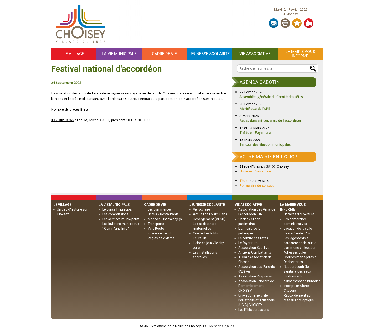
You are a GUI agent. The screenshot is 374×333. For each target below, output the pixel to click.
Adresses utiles (295, 252)
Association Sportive (253, 248)
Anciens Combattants (254, 252)
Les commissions (115, 214)
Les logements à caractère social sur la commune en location (300, 243)
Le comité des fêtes (253, 238)
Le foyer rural (248, 243)
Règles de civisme (161, 238)
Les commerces (160, 209)
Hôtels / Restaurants (163, 214)
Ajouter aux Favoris (297, 23)
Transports (156, 224)
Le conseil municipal (117, 209)
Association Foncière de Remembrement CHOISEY (256, 285)
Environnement (159, 233)
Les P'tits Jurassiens (253, 310)
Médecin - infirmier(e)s (165, 219)
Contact (273, 23)
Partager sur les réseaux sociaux (308, 23)
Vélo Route (156, 228)
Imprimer (285, 23)
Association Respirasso (255, 276)
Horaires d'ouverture (299, 214)
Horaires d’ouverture (255, 171)
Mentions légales (221, 326)
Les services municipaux (120, 219)
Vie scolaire (201, 209)
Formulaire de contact (256, 185)
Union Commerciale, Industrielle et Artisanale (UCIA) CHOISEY (256, 300)
